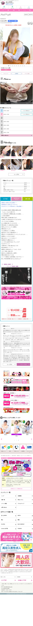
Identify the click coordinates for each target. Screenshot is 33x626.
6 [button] (18, 65)
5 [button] (16, 65)
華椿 (18, 519)
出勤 (8, 10)
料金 (19, 10)
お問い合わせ (4, 507)
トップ (3, 10)
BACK (26, 14)
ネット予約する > (27, 110)
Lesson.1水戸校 (4, 528)
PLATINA (3, 524)
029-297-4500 (6, 588)
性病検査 (18, 576)
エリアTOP (4, 580)
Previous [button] (1, 439)
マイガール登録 (12, 20)
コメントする (23, 364)
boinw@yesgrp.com (8, 586)
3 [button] (12, 65)
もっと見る (16, 174)
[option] (16, 45)
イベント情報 (4, 503)
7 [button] (20, 65)
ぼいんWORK (4, 515)
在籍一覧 (3, 499)
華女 (2, 519)
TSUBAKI (20, 528)
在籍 (13, 10)
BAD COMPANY (21, 524)
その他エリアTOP (22, 580)
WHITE (19, 515)
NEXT (30, 14)
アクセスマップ (21, 503)
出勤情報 (19, 495)
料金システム (20, 499)
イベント (24, 10)
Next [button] (31, 439)
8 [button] (22, 65)
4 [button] (14, 65)
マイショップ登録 (9, 4)
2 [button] (10, 65)
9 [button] (24, 65)
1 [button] (8, 65)
